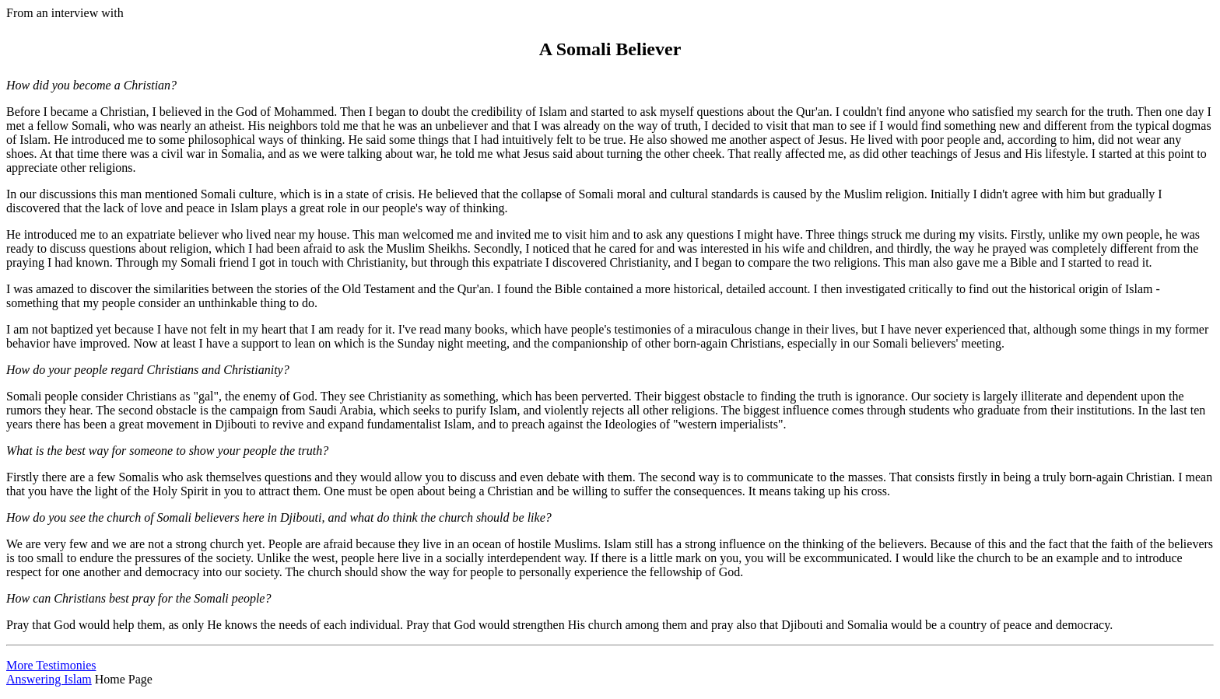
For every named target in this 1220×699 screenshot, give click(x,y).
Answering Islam (49, 679)
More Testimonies (51, 665)
